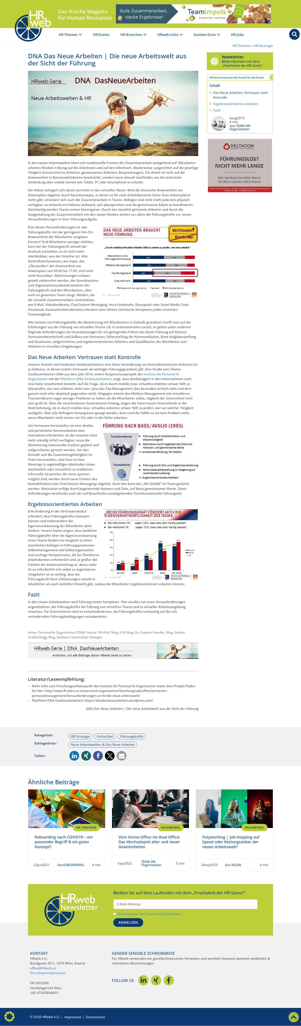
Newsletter (233, 56)
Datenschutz (95, 1017)
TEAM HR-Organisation (151, 863)
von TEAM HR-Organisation (240, 127)
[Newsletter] (214, 61)
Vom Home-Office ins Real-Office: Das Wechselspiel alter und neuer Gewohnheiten (149, 841)
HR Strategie (263, 45)
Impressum (72, 1017)
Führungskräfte (131, 736)
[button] (74, 756)
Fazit (217, 110)
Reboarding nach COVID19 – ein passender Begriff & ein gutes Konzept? (64, 841)
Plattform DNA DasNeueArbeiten (86, 379)
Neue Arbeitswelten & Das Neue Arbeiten (103, 744)
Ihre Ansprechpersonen (48, 973)
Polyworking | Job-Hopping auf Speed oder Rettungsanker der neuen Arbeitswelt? (231, 841)
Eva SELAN (233, 865)
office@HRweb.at (43, 968)
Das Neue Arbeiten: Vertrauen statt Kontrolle (240, 95)
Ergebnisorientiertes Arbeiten (235, 104)
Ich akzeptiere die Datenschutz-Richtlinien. (149, 914)
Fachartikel (105, 736)
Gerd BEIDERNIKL (70, 865)
